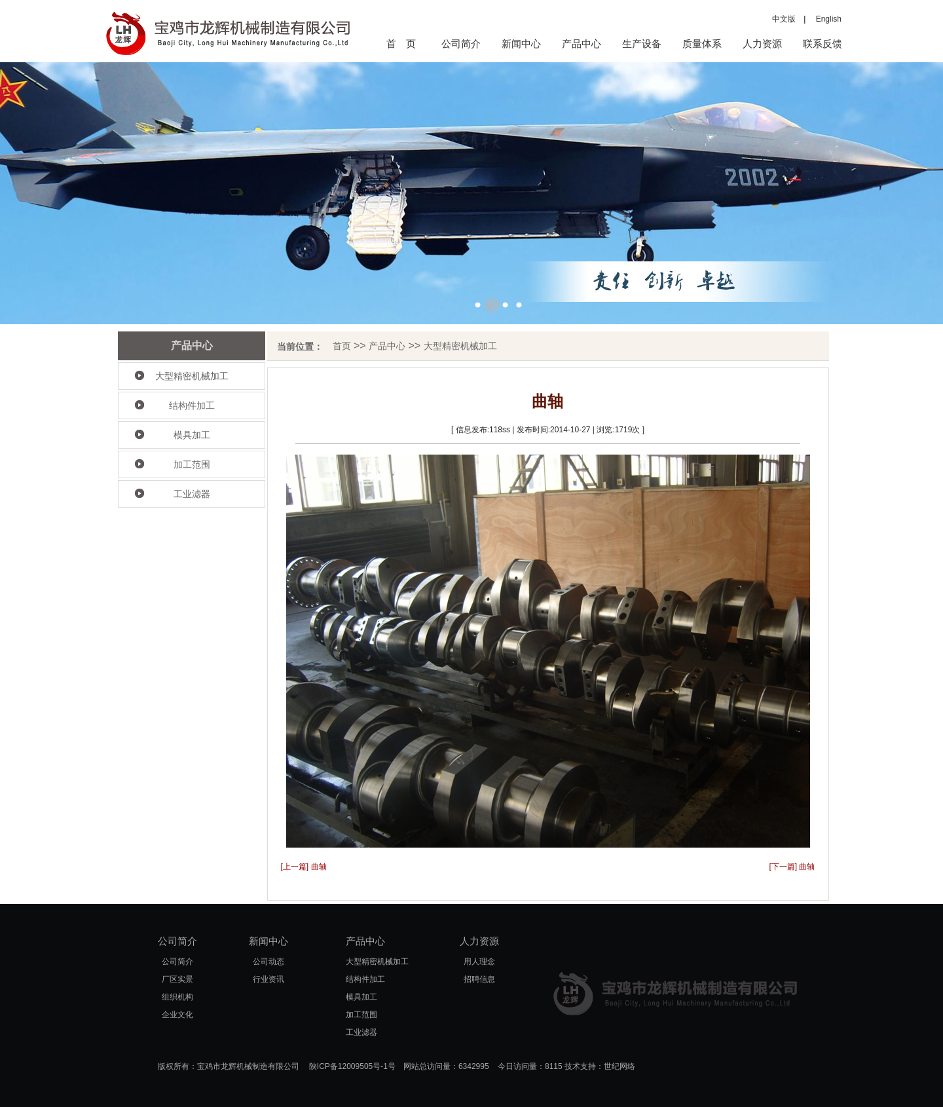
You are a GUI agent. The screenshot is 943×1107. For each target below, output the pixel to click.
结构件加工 (192, 405)
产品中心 (581, 43)
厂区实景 (177, 979)
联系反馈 (822, 43)
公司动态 (268, 961)
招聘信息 (479, 979)
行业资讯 (268, 979)
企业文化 (177, 1014)
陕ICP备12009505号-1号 (352, 1066)
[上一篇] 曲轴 (304, 866)
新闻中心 (521, 43)
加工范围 (192, 464)
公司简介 (461, 43)
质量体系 (702, 43)
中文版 (784, 19)
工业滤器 (192, 494)
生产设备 (641, 43)
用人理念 (479, 961)
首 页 (401, 43)
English (824, 19)
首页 (342, 346)
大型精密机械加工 (192, 376)
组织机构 (177, 997)
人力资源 (762, 43)
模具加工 (192, 435)
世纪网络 (619, 1066)
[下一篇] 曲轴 (792, 866)
